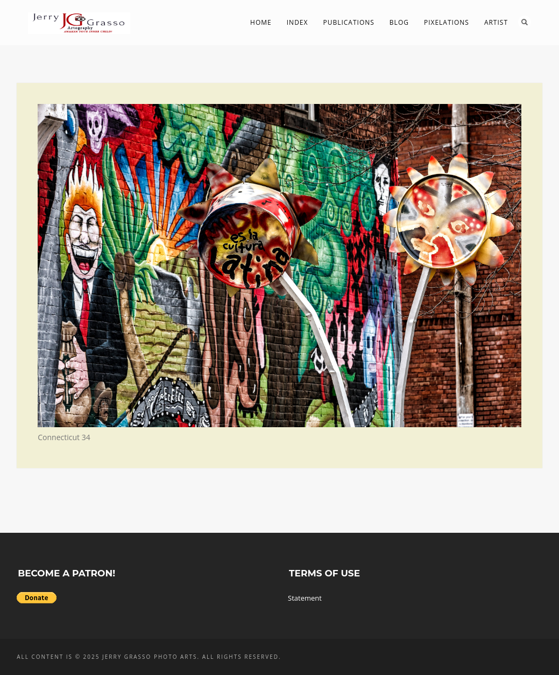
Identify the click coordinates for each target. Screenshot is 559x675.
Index (297, 22)
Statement (305, 598)
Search (524, 22)
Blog (399, 22)
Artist (496, 22)
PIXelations (446, 22)
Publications (348, 22)
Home (261, 22)
